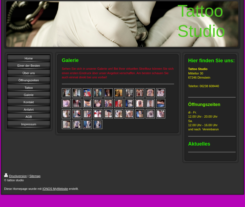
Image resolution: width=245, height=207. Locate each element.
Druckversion (15, 176)
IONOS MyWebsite (55, 188)
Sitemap (34, 176)
